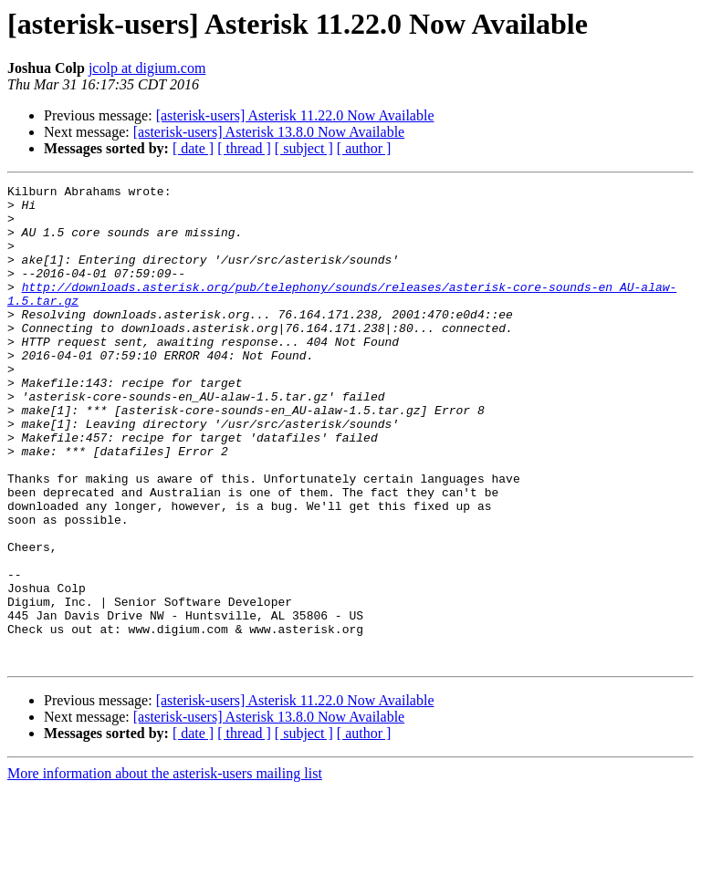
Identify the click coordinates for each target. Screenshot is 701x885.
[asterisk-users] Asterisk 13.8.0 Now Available (268, 132)
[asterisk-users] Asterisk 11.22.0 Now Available (295, 115)
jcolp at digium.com (147, 68)
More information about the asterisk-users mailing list (164, 869)
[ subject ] (304, 148)
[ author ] (364, 148)
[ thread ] (244, 148)
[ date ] (193, 148)
